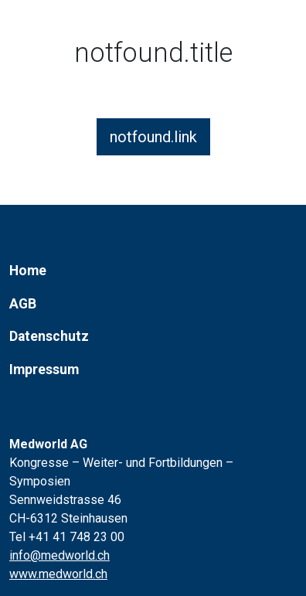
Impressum (44, 369)
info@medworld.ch (59, 555)
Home (27, 270)
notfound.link (153, 137)
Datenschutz (49, 336)
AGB (22, 304)
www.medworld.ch (58, 574)
